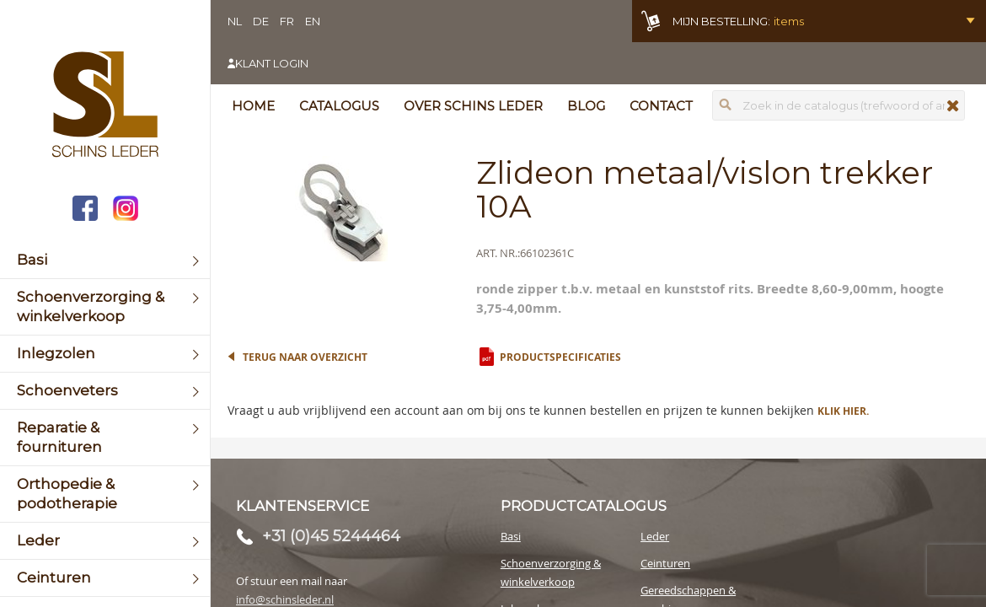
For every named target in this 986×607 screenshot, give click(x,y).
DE (261, 21)
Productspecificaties (560, 357)
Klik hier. (843, 411)
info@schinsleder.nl (285, 599)
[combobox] (838, 105)
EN (312, 21)
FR (287, 21)
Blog (586, 106)
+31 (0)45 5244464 (331, 536)
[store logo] (105, 106)
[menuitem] (105, 260)
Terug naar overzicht (305, 357)
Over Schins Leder (473, 106)
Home (253, 106)
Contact (661, 106)
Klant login (271, 63)
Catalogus (339, 106)
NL (235, 21)
